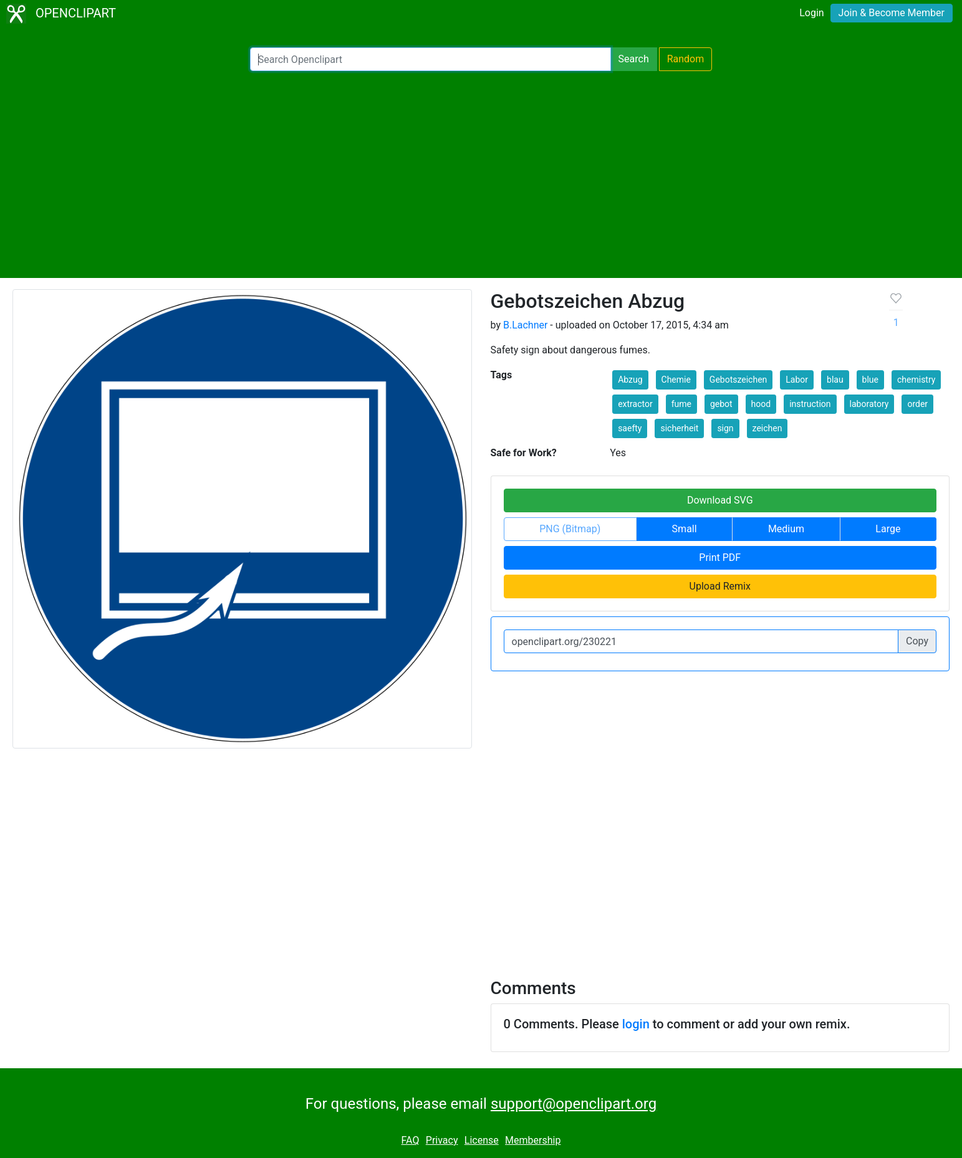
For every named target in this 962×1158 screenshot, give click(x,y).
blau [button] (835, 380)
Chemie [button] (676, 380)
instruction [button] (809, 404)
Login (811, 13)
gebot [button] (721, 404)
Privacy (442, 1140)
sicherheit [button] (679, 428)
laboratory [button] (869, 404)
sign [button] (725, 428)
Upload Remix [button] (720, 586)
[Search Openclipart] (430, 59)
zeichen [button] (767, 428)
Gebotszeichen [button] (738, 380)
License (481, 1140)
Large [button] (887, 529)
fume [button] (681, 404)
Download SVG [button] (720, 500)
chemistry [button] (916, 380)
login (636, 1024)
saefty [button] (630, 428)
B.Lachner (525, 325)
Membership (532, 1140)
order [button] (917, 404)
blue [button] (870, 380)
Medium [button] (786, 529)
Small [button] (684, 529)
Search (633, 59)
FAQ (411, 1140)
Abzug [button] (630, 380)
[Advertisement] (481, 174)
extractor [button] (635, 404)
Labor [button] (797, 380)
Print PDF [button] (720, 557)
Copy (917, 641)
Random (686, 59)
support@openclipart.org (574, 1104)
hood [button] (761, 404)
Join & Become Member (892, 13)
